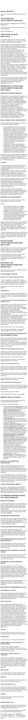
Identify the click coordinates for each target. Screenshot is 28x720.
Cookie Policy (4, 716)
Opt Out (3, 330)
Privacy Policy (21, 329)
